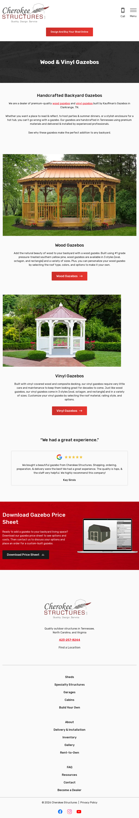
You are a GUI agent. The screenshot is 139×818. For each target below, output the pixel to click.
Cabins (69, 700)
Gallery (69, 745)
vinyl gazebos (84, 103)
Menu (133, 16)
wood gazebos (61, 103)
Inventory (69, 737)
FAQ (69, 767)
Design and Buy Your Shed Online (69, 32)
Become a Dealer (69, 790)
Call (123, 16)
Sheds (69, 677)
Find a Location (69, 647)
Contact (69, 782)
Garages (69, 692)
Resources (69, 775)
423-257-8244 (69, 640)
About (69, 722)
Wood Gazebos (67, 276)
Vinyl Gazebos (67, 411)
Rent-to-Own (69, 752)
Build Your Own (69, 707)
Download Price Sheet (23, 554)
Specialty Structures (69, 684)
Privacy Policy (88, 802)
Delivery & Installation (69, 730)
